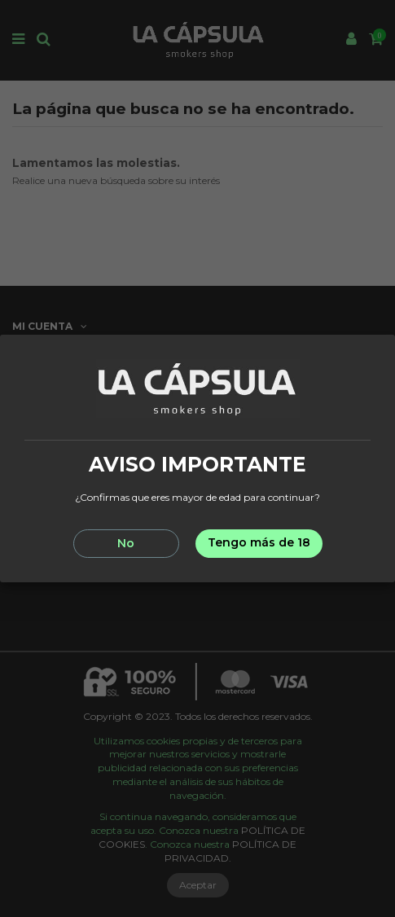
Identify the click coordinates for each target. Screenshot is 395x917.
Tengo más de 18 (259, 542)
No (125, 543)
